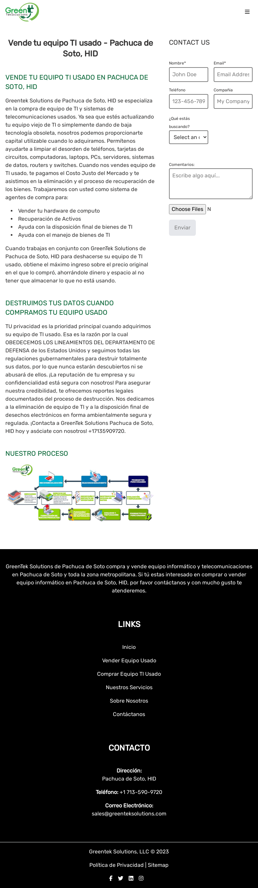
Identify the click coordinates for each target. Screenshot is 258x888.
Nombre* (177, 63)
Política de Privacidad (117, 865)
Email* (220, 63)
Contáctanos (129, 714)
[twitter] (120, 878)
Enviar (182, 227)
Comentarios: (182, 164)
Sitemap (158, 865)
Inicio (129, 647)
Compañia (223, 90)
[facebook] (111, 878)
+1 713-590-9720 (141, 792)
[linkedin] (131, 878)
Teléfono (177, 90)
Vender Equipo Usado (129, 660)
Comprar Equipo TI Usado (129, 674)
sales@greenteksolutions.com (129, 813)
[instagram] (141, 878)
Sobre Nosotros (129, 701)
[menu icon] (247, 12)
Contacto (129, 748)
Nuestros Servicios (129, 687)
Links (129, 624)
